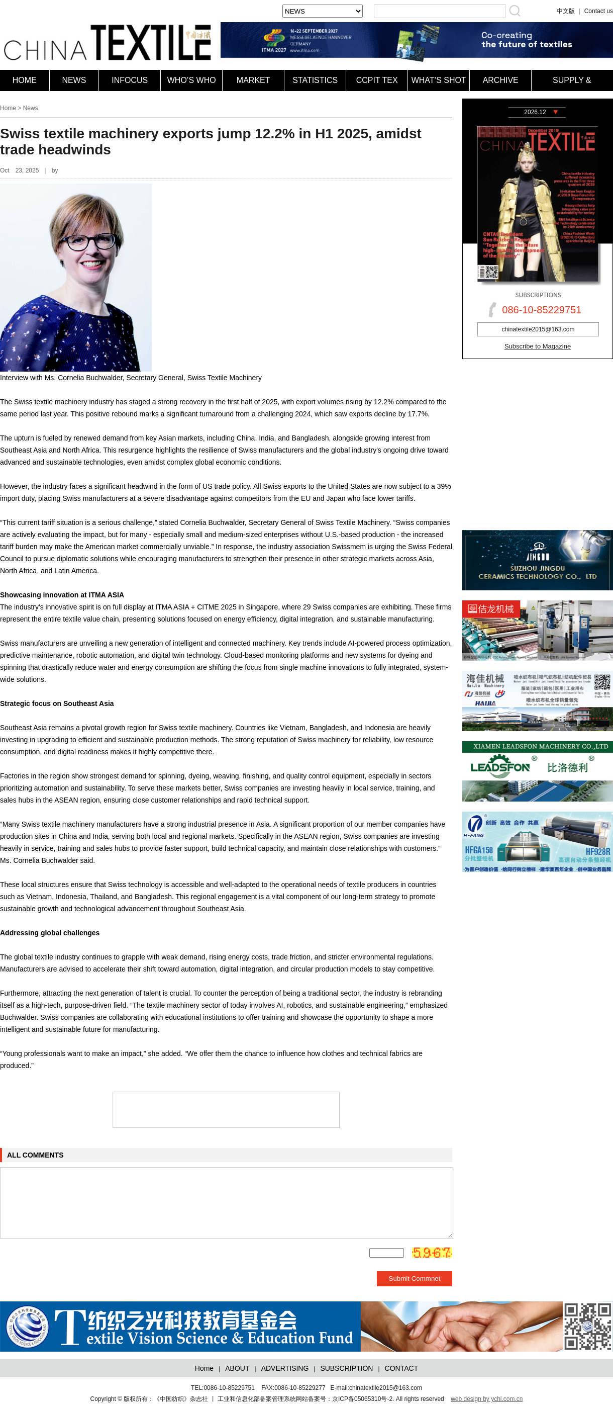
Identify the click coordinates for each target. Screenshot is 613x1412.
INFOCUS (130, 80)
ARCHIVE (501, 80)
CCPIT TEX (377, 80)
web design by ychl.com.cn (487, 1398)
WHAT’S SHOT (439, 80)
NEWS (74, 80)
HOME (25, 80)
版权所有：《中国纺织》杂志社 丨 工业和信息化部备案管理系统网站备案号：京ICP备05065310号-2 (258, 1398)
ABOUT (237, 1368)
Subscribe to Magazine (537, 346)
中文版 (566, 11)
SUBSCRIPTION (346, 1368)
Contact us (598, 11)
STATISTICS (315, 80)
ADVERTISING (285, 1368)
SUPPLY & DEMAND (572, 91)
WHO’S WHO (191, 80)
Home (8, 108)
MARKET (253, 80)
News (30, 108)
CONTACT (402, 1368)
